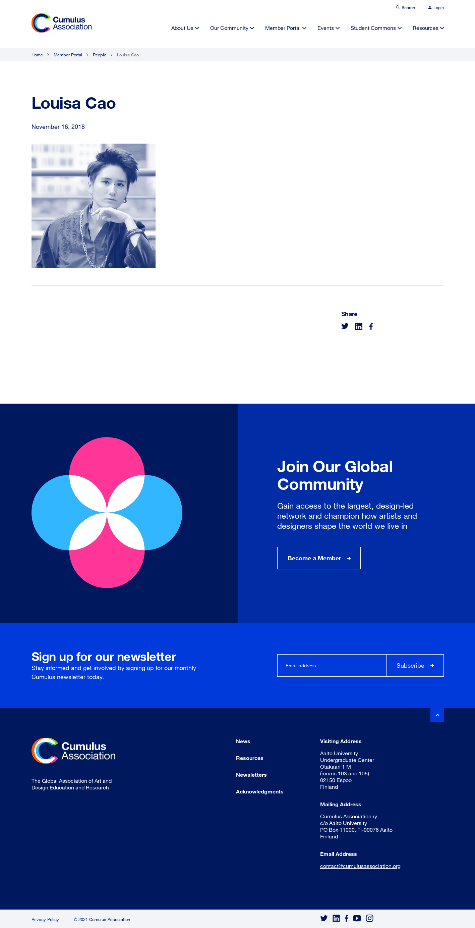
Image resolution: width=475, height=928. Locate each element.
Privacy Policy (45, 919)
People (99, 54)
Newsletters (251, 774)
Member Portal (283, 27)
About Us (182, 27)
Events (325, 27)
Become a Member (314, 558)
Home (37, 54)
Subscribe (410, 665)
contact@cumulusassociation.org (360, 866)
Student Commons (373, 27)
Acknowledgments (260, 791)
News (243, 741)
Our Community (229, 27)
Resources (425, 27)
